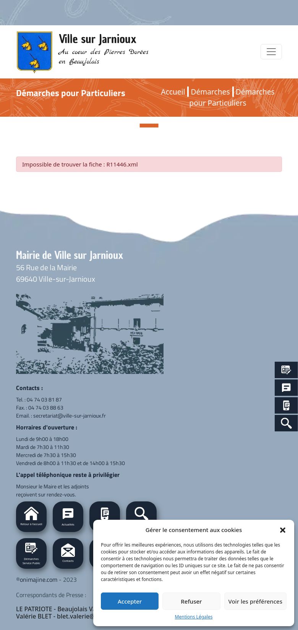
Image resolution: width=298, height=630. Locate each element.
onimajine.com (38, 579)
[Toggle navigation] (271, 51)
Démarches (210, 92)
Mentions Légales (194, 617)
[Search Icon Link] (286, 423)
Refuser (191, 601)
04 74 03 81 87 (44, 399)
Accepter (130, 601)
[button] (283, 530)
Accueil (173, 92)
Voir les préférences (255, 601)
